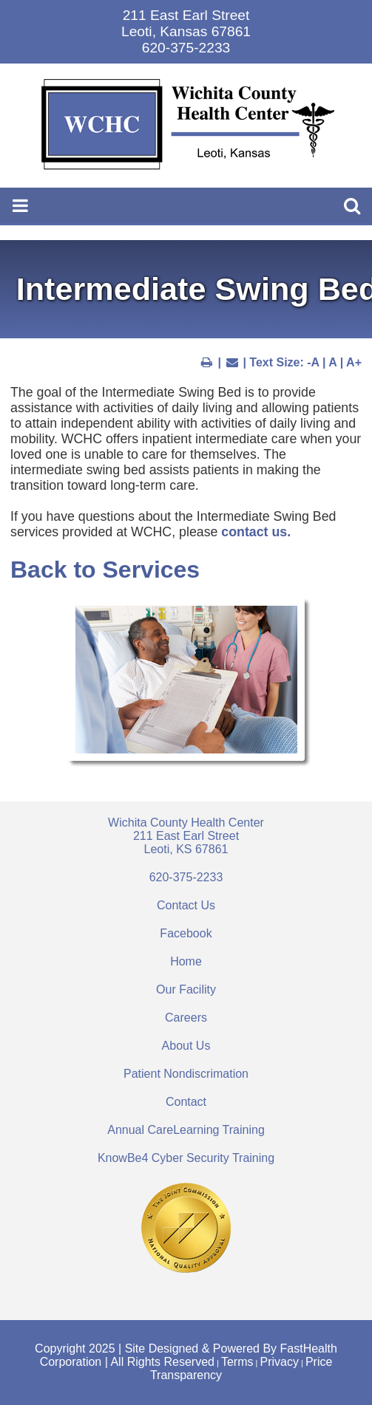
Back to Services (105, 569)
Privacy (279, 1362)
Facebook (186, 933)
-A (313, 362)
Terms (237, 1362)
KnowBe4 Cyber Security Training (186, 1158)
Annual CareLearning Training (186, 1130)
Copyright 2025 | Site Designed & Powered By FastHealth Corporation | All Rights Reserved (186, 1355)
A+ (354, 362)
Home (186, 961)
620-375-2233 (186, 877)
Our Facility (186, 989)
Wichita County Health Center (186, 836)
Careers (186, 1017)
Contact (186, 1101)
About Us (186, 1045)
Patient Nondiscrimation (186, 1073)
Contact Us (186, 905)
